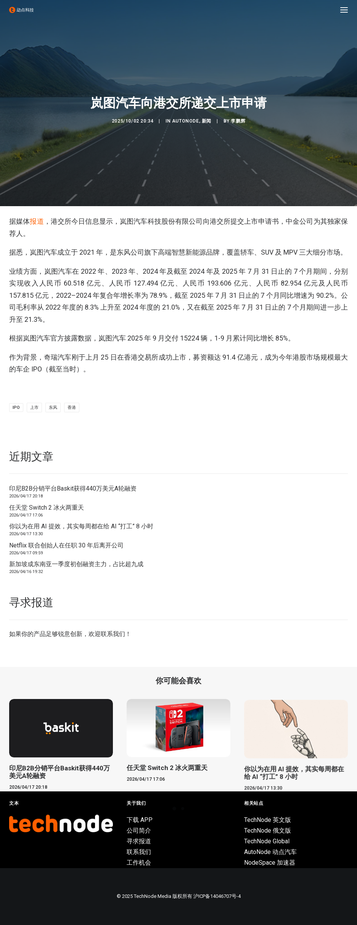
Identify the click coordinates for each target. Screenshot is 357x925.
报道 (36, 221)
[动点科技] (21, 10)
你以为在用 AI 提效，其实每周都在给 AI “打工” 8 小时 (81, 526)
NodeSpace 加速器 (269, 862)
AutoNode (185, 121)
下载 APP (140, 819)
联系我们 (113, 634)
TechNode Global (266, 841)
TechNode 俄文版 (267, 830)
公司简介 (139, 830)
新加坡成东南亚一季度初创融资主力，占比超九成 (76, 564)
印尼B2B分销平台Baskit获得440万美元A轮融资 (73, 488)
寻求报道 (139, 841)
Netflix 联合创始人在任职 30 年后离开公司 (66, 545)
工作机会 (139, 862)
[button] (344, 10)
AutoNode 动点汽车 (270, 852)
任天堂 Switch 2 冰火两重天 (46, 507)
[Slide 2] (182, 808)
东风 (53, 407)
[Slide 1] (174, 808)
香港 (72, 407)
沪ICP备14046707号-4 (217, 896)
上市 (34, 407)
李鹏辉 (238, 121)
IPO (16, 407)
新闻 (206, 121)
